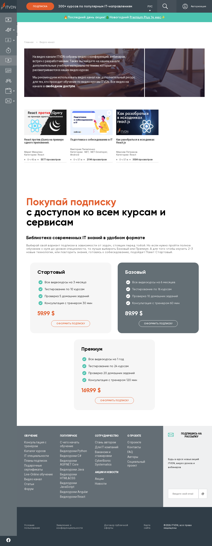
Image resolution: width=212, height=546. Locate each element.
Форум (28, 489)
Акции (99, 478)
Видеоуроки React (72, 496)
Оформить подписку (70, 323)
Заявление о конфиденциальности (69, 526)
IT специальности (36, 455)
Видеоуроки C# (70, 455)
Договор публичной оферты (116, 526)
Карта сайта (147, 526)
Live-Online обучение (38, 474)
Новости (101, 483)
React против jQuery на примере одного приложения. (44, 141)
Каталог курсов (35, 451)
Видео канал (33, 479)
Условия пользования (32, 526)
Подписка (40, 6)
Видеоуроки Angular (74, 492)
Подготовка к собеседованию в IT (91, 139)
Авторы (132, 457)
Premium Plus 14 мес (145, 17)
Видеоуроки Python (73, 451)
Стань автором (105, 442)
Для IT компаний (106, 447)
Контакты (134, 447)
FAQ (130, 452)
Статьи (29, 484)
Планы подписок (35, 460)
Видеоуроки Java (72, 469)
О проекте (134, 442)
